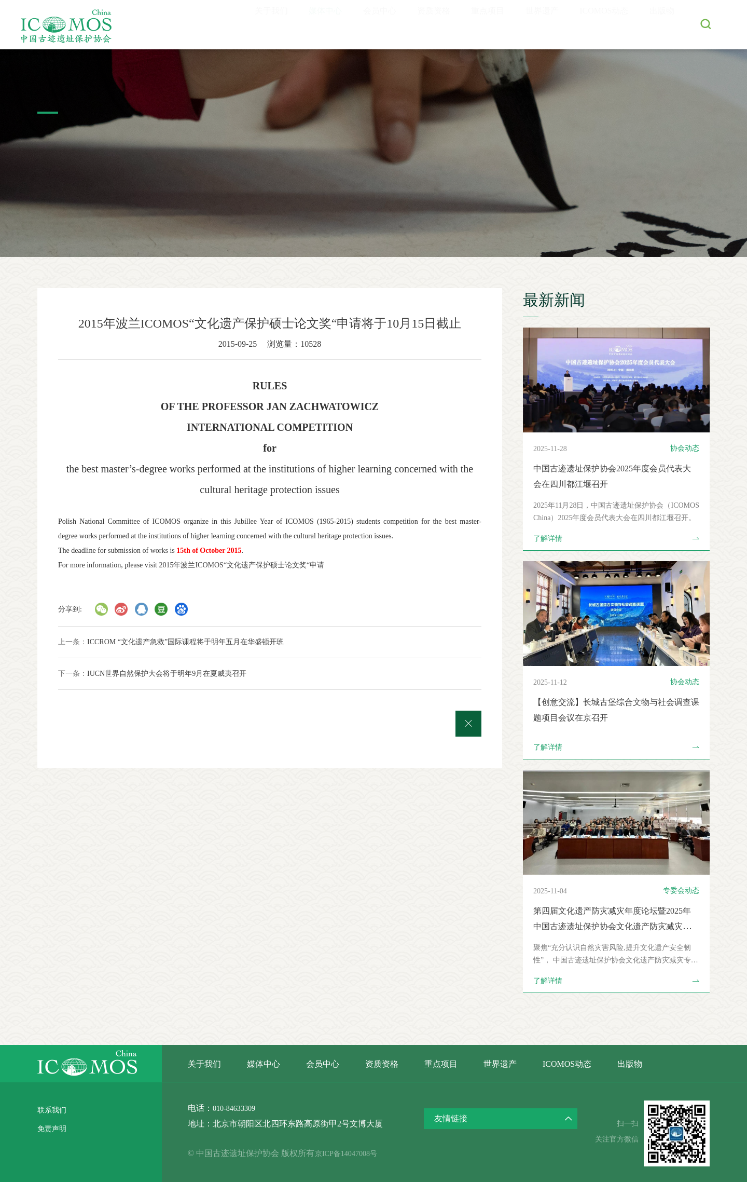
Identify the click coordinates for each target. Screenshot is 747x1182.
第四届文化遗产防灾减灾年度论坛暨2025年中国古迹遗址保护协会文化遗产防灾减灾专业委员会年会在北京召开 (612, 926)
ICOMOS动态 (596, 24)
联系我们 (54, 1109)
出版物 (659, 24)
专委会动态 (681, 890)
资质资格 (411, 24)
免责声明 (54, 1128)
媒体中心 (293, 24)
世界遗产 (529, 24)
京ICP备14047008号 (360, 1153)
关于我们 (234, 24)
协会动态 (684, 448)
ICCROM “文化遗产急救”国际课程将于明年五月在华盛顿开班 (185, 642)
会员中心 (352, 24)
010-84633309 (237, 1108)
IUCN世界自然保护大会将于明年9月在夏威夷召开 (166, 673)
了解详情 (616, 539)
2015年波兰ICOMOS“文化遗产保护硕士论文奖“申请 (241, 565)
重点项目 (470, 24)
